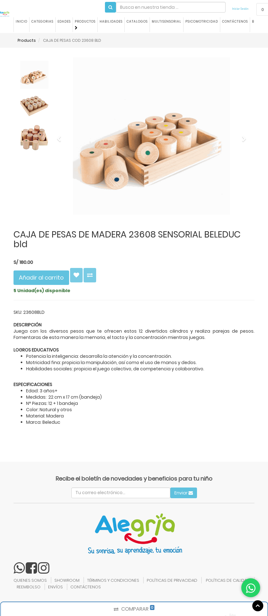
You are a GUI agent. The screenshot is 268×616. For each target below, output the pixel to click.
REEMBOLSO (29, 587)
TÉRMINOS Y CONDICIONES (113, 580)
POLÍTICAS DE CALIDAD (228, 580)
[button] (61, 136)
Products (27, 40)
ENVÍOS (55, 587)
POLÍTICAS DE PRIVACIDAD (172, 580)
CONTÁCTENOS (85, 587)
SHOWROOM (66, 580)
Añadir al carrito (41, 277)
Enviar (183, 493)
